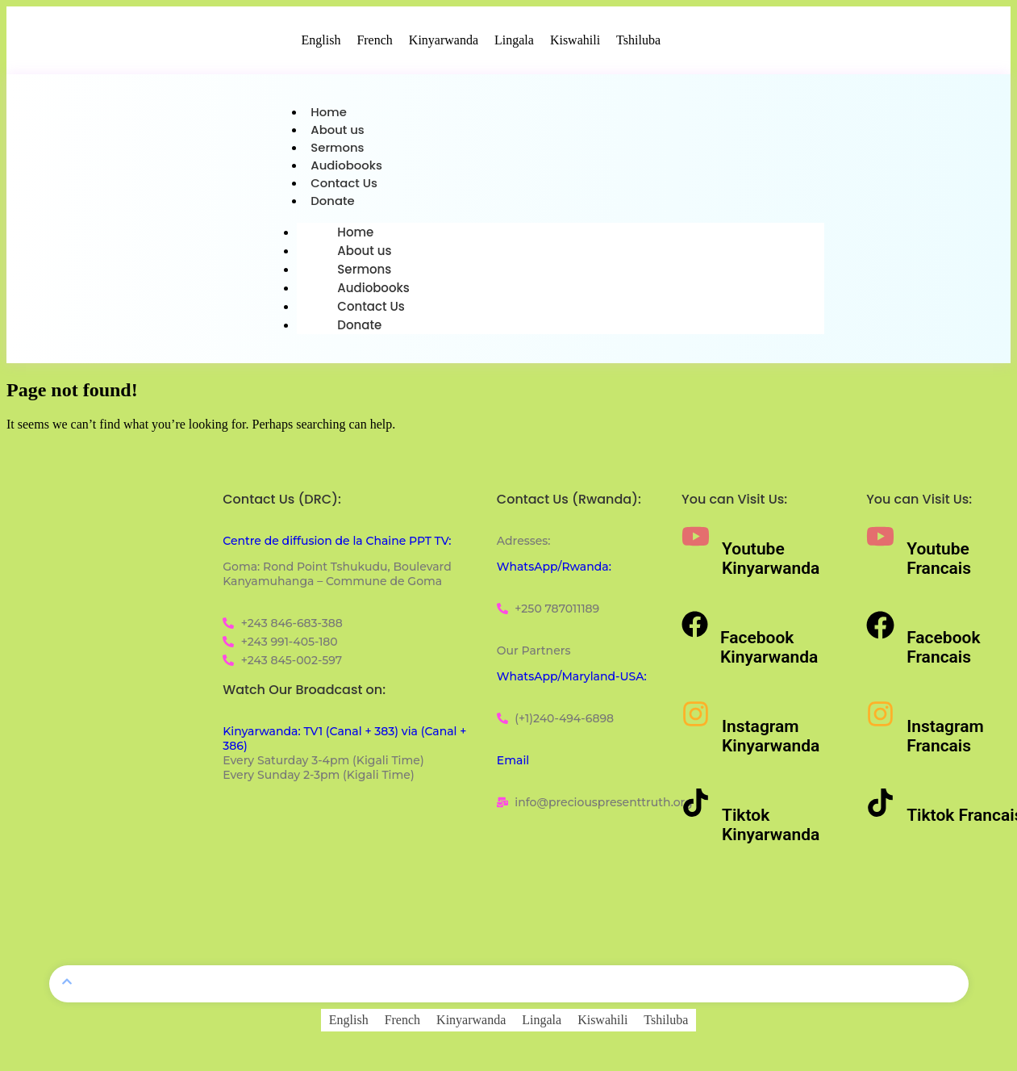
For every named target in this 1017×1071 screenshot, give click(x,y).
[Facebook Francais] (880, 630)
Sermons (338, 149)
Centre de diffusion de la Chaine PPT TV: (337, 545)
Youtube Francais (939, 563)
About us (338, 131)
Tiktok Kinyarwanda (770, 829)
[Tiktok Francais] (880, 807)
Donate (333, 205)
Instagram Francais (945, 741)
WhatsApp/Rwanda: (554, 571)
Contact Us (344, 186)
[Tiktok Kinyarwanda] (695, 807)
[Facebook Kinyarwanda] (694, 629)
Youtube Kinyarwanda (770, 563)
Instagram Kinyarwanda (770, 741)
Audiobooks (347, 168)
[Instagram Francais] (880, 719)
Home (329, 112)
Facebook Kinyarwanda (769, 652)
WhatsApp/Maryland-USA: (572, 681)
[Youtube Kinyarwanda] (695, 541)
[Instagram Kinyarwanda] (695, 719)
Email (513, 765)
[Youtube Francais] (880, 541)
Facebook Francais (943, 652)
